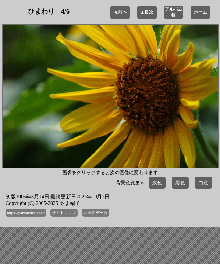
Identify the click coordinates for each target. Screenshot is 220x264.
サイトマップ (64, 212)
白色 (203, 183)
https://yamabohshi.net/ (26, 212)
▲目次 (146, 12)
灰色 (157, 183)
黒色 (180, 183)
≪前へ (120, 12)
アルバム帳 (173, 12)
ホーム (200, 12)
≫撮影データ (96, 212)
